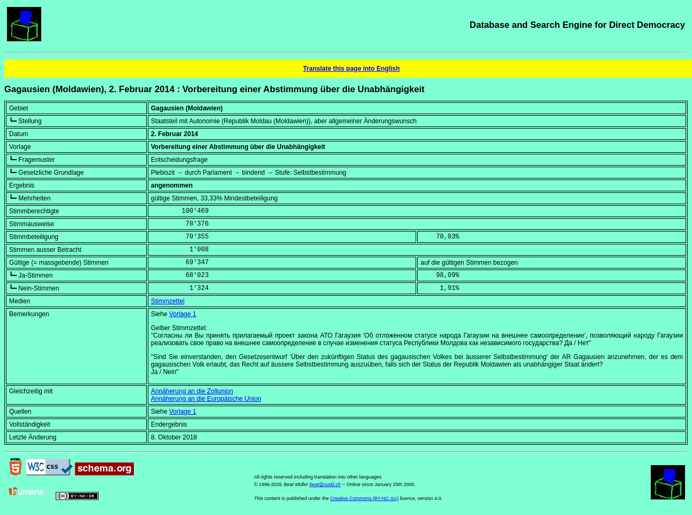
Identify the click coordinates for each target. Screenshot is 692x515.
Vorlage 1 (183, 314)
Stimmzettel (168, 301)
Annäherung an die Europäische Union (206, 398)
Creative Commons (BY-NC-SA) (364, 498)
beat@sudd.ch (325, 484)
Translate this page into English (351, 68)
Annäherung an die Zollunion (192, 391)
